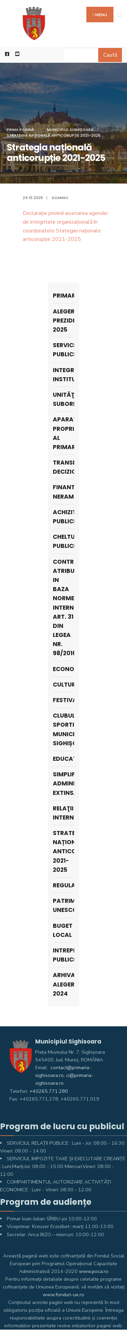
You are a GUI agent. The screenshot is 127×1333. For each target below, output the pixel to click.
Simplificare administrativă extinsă (64, 783)
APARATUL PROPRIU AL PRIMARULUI (64, 433)
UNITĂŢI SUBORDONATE (64, 399)
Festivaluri (64, 700)
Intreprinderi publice (64, 955)
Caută (110, 55)
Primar (64, 295)
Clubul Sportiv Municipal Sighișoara (64, 729)
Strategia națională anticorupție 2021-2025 (54, 135)
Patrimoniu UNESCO (64, 905)
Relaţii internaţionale (64, 813)
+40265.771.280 (48, 1091)
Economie (64, 669)
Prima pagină (20, 129)
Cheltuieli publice (64, 541)
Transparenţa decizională (64, 467)
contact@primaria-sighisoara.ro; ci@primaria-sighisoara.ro (64, 1075)
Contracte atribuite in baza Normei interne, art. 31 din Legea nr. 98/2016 (64, 608)
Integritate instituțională (64, 374)
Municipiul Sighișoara (70, 129)
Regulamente (64, 885)
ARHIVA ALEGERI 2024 (64, 984)
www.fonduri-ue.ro (63, 1294)
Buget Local (62, 930)
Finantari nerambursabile (64, 491)
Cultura (64, 685)
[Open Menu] (120, 15)
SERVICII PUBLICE (64, 349)
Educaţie (64, 759)
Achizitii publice (64, 516)
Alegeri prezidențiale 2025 (64, 320)
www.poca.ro (93, 1271)
